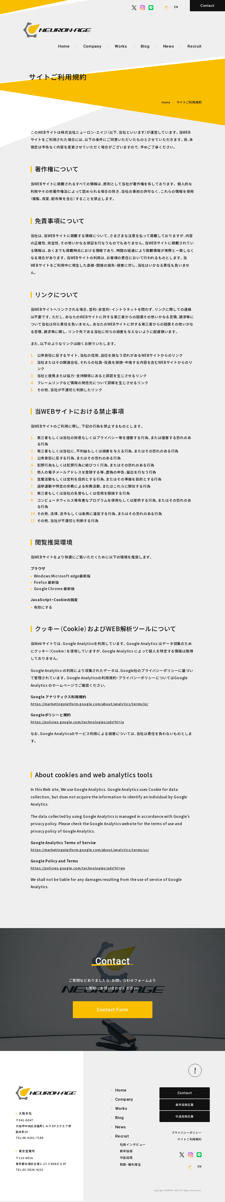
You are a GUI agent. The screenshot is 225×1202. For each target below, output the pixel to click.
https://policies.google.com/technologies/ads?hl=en (78, 868)
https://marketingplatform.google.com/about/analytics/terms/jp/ (89, 703)
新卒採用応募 (180, 1105)
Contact (207, 6)
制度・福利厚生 (130, 1165)
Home (64, 46)
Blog (145, 46)
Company (92, 46)
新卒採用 (126, 1152)
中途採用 (126, 1159)
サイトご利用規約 (189, 1140)
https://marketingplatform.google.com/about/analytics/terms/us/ (90, 849)
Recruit (195, 46)
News (168, 46)
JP (166, 7)
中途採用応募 (180, 1117)
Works (121, 46)
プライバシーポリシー (187, 1134)
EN (176, 7)
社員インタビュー (133, 1146)
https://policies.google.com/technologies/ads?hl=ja (77, 722)
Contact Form (112, 1010)
